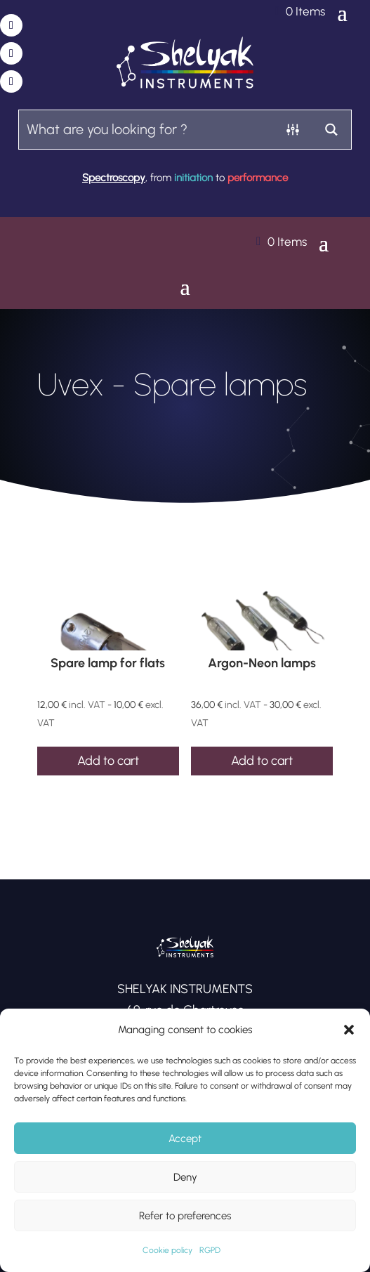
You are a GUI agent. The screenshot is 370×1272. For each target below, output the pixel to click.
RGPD (209, 1250)
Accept (185, 1138)
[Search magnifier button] (331, 129)
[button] (349, 1030)
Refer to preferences (185, 1215)
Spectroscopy (113, 177)
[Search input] (147, 129)
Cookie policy (167, 1250)
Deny (185, 1177)
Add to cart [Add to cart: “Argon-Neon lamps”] (262, 760)
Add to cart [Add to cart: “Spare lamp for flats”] (108, 760)
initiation (193, 177)
